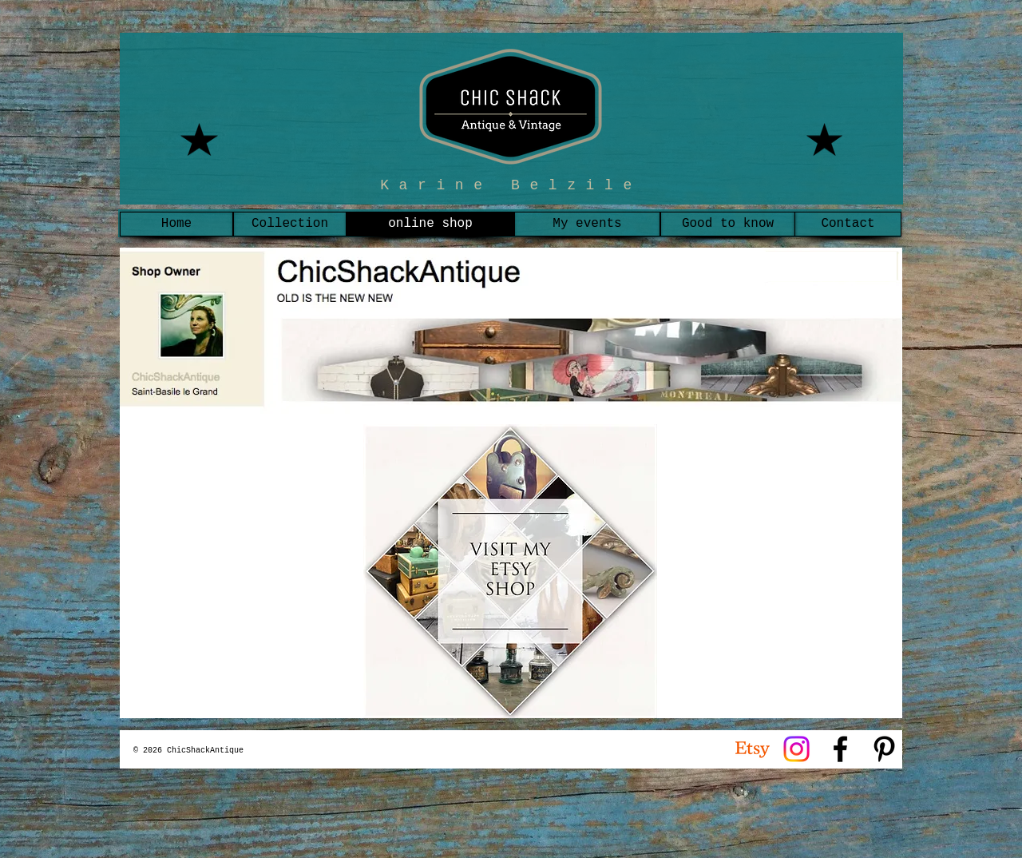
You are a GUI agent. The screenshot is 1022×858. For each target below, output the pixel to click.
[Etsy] (752, 749)
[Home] (176, 224)
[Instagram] (796, 749)
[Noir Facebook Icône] (840, 749)
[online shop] (430, 224)
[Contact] (847, 224)
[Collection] (290, 224)
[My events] (587, 224)
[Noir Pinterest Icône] (884, 749)
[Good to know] (727, 224)
